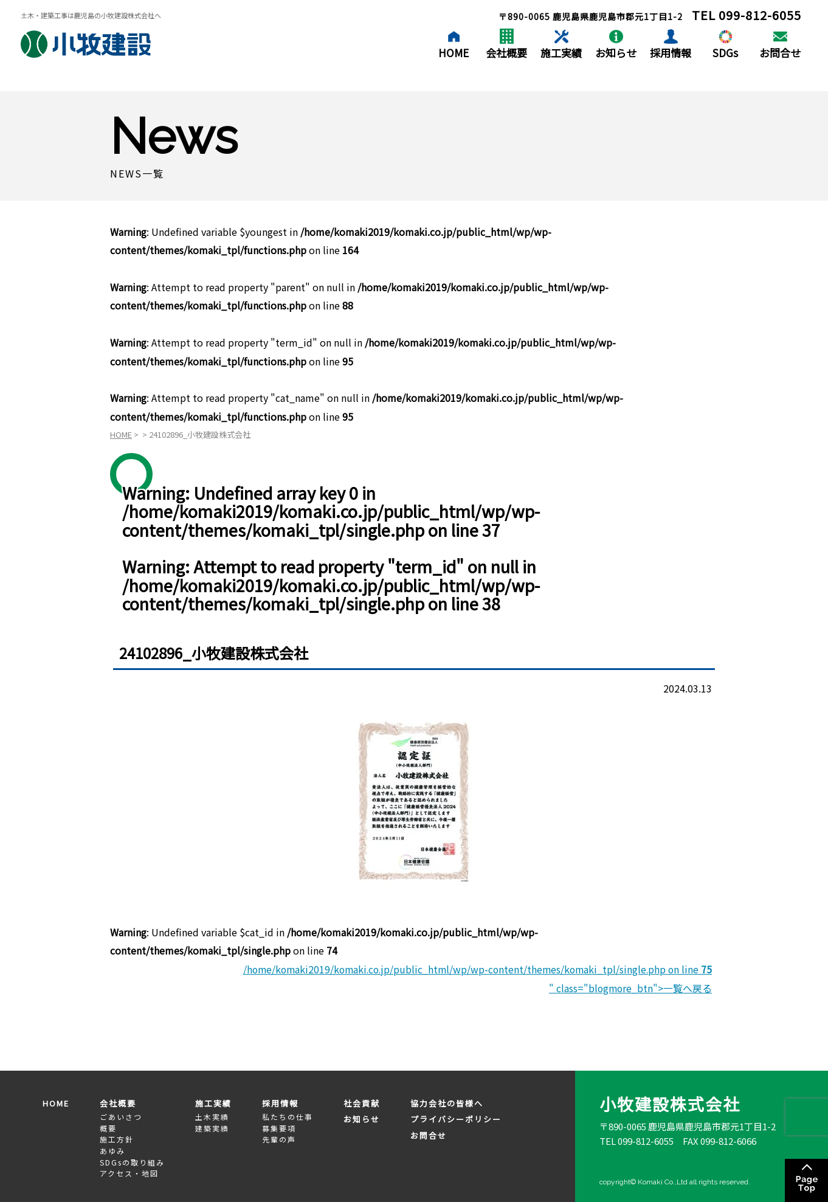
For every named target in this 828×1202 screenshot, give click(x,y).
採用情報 (670, 52)
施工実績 (561, 52)
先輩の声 (279, 1138)
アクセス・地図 (129, 1172)
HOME (453, 52)
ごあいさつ (121, 1116)
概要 (108, 1127)
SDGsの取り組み (132, 1161)
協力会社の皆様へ (446, 1102)
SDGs (725, 52)
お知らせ (616, 52)
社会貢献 (361, 1102)
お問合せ (780, 52)
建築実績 (212, 1127)
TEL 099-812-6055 (636, 1140)
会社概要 (506, 52)
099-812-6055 (760, 15)
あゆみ (112, 1150)
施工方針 (117, 1138)
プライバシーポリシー (456, 1118)
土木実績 (212, 1116)
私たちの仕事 (287, 1116)
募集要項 (279, 1127)
